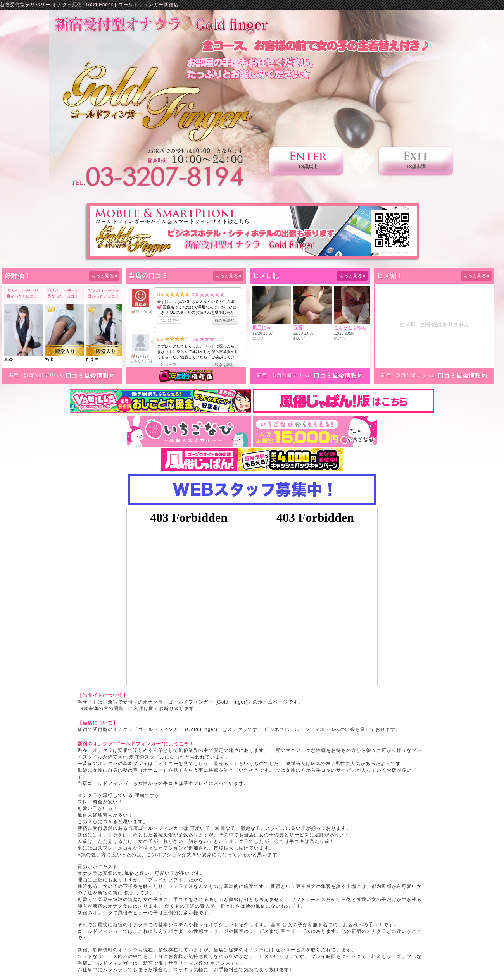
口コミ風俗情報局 (90, 375)
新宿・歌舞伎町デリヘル (36, 375)
